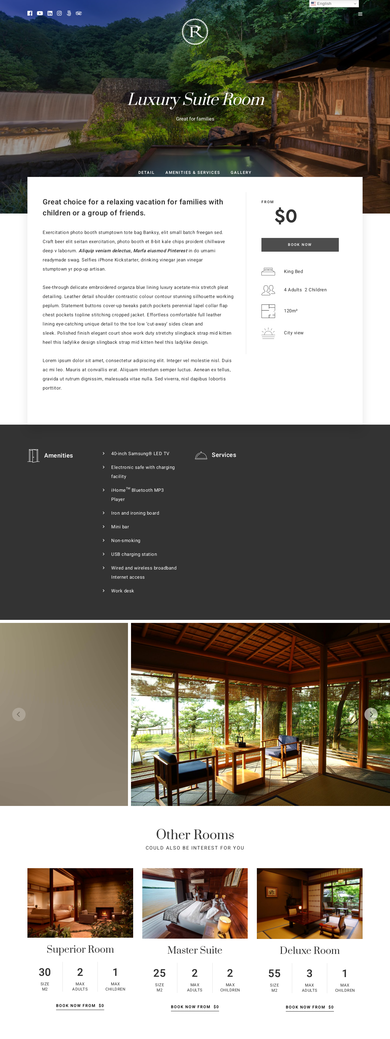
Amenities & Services (192, 172)
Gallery (241, 172)
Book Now (300, 244)
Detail (146, 172)
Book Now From (80, 1005)
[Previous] (19, 714)
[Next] (371, 714)
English (321, 3)
